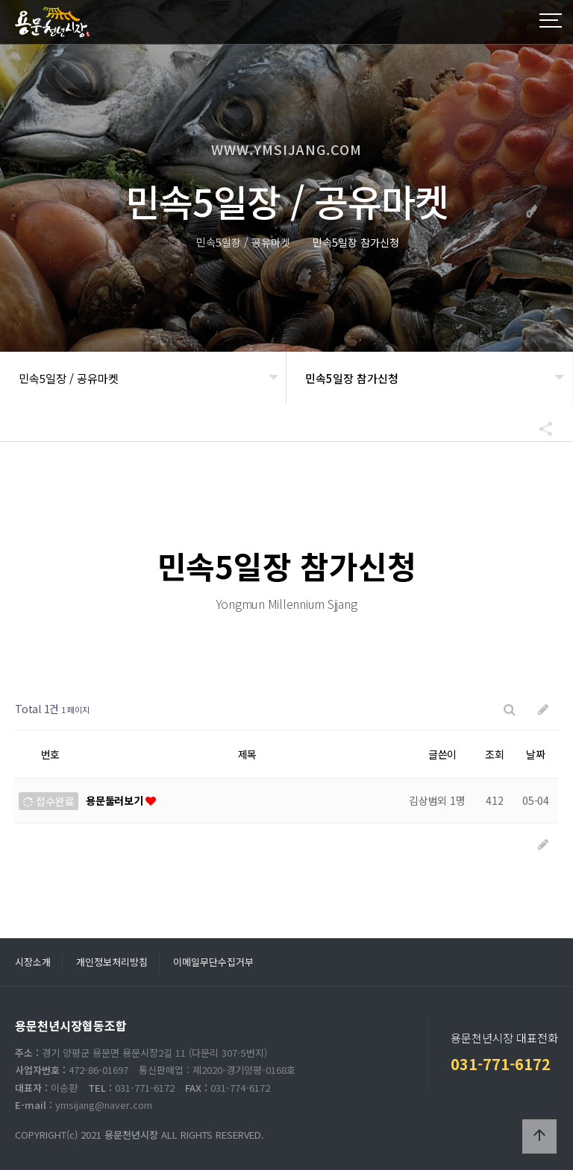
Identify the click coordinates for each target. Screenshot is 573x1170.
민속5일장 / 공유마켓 (69, 378)
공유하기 (538, 428)
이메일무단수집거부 (213, 962)
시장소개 (33, 962)
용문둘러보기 (115, 800)
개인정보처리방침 (112, 962)
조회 (494, 754)
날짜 (535, 754)
